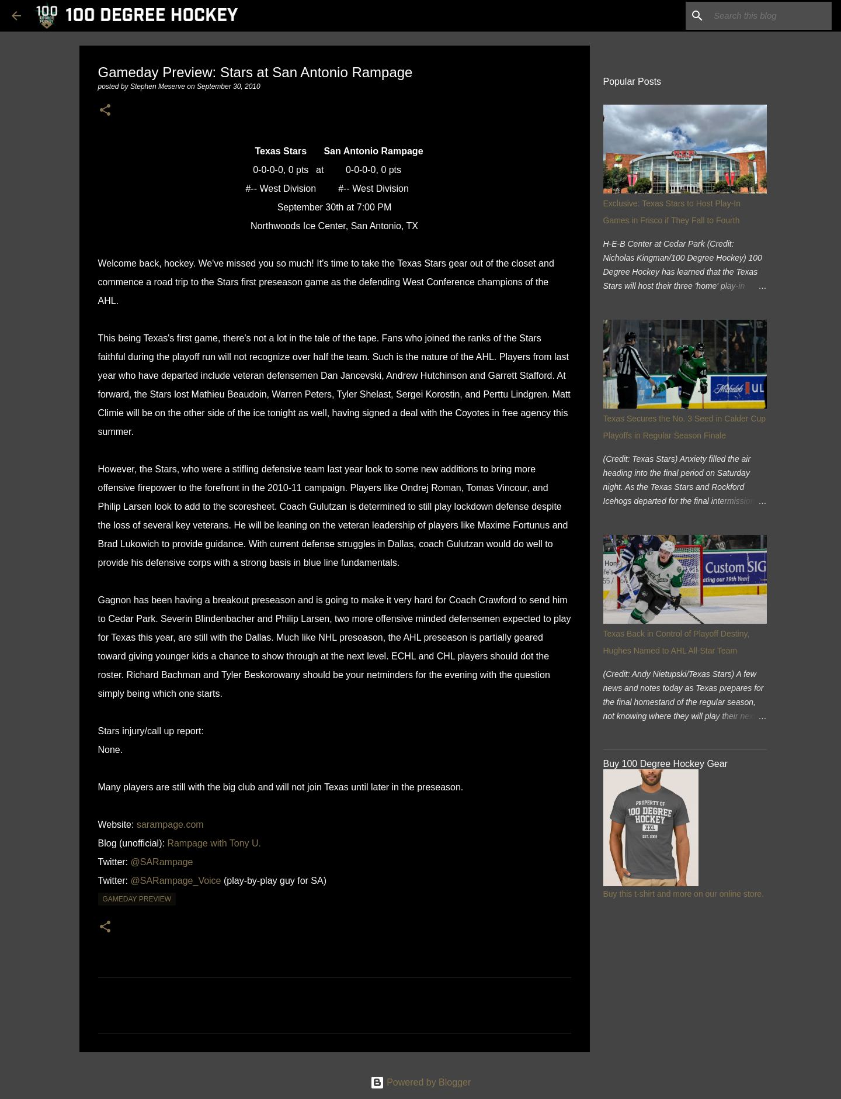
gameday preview (137, 899)
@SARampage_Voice (176, 881)
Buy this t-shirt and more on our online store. (683, 893)
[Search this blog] (770, 16)
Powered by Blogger (420, 1082)
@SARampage (162, 862)
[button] (105, 111)
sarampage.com (170, 825)
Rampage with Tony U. (214, 843)
